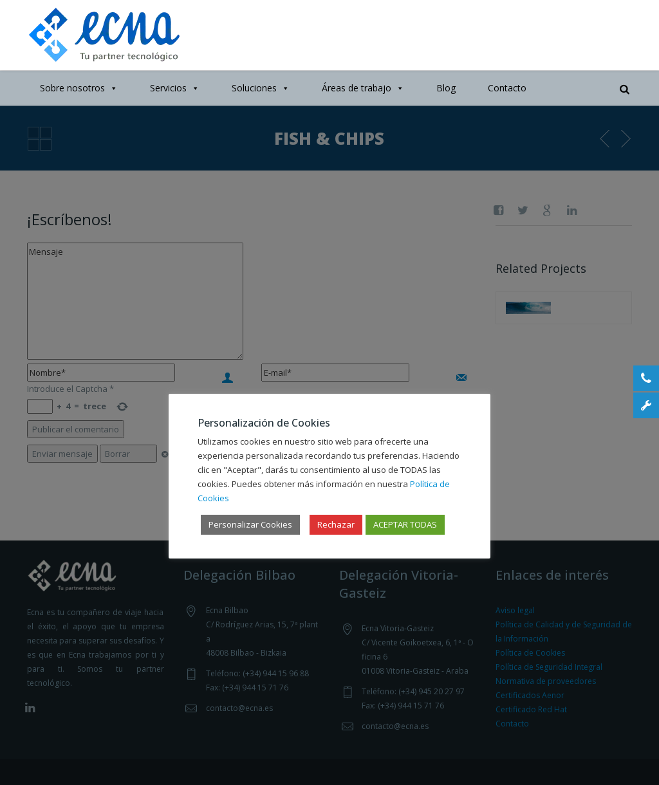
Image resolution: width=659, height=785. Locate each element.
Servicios (175, 88)
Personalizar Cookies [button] (250, 524)
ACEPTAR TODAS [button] (405, 524)
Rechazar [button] (336, 524)
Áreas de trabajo (363, 88)
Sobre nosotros (79, 88)
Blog (446, 88)
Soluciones (261, 88)
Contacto (507, 88)
